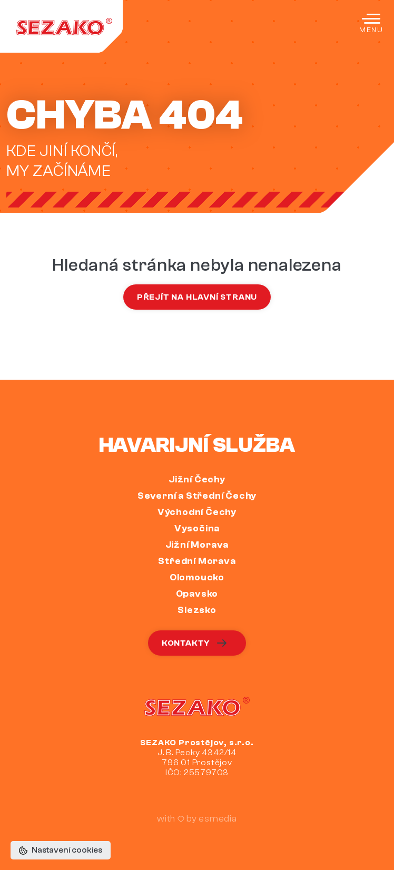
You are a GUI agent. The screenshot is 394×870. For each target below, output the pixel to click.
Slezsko (197, 610)
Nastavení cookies (60, 850)
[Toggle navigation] (371, 23)
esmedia (218, 818)
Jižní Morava (197, 544)
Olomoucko (197, 577)
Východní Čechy (197, 512)
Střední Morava (196, 561)
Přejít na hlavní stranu (197, 297)
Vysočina (197, 528)
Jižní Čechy (197, 479)
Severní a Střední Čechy (197, 495)
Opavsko (197, 593)
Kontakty (195, 643)
